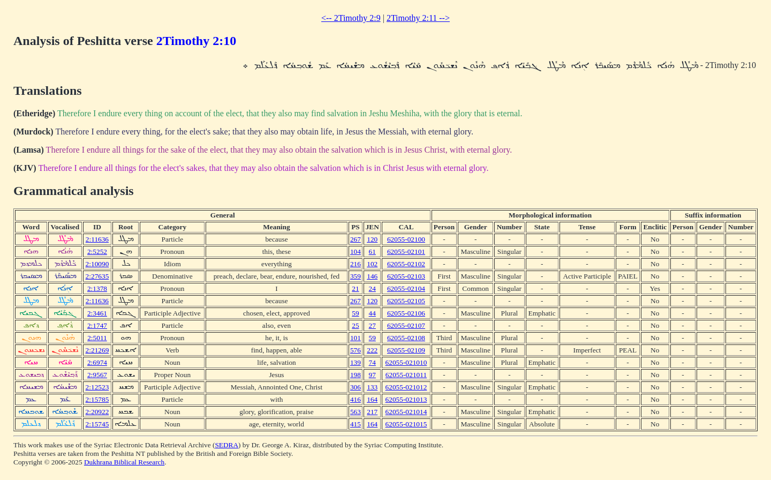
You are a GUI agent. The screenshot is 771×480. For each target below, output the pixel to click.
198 (355, 375)
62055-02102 (406, 264)
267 (355, 239)
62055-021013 (406, 399)
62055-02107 (406, 325)
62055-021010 (406, 362)
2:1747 (97, 325)
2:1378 (97, 288)
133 (372, 387)
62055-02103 (406, 276)
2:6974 (97, 362)
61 (372, 252)
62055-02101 (406, 252)
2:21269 (97, 350)
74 (372, 362)
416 (355, 399)
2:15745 (97, 424)
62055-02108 (406, 338)
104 (355, 252)
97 (372, 375)
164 (372, 399)
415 (355, 424)
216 (355, 264)
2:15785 (97, 399)
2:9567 (97, 375)
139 (355, 362)
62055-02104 (406, 288)
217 (372, 412)
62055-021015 (406, 424)
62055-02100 (406, 239)
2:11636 (97, 239)
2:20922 (97, 412)
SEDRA (226, 445)
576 (355, 350)
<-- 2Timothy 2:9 (351, 17)
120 (372, 239)
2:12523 (97, 387)
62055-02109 (406, 350)
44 (372, 313)
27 (372, 325)
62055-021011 (406, 375)
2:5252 (97, 252)
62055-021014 (406, 412)
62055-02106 (406, 313)
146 (372, 276)
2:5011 (97, 338)
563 (355, 412)
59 (355, 313)
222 (372, 350)
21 (355, 288)
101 (355, 338)
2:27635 (97, 276)
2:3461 (97, 313)
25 (355, 325)
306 (355, 387)
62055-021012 (406, 387)
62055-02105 (406, 301)
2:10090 (97, 264)
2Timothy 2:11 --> (418, 17)
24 (372, 288)
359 (355, 276)
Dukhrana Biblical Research (124, 462)
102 (372, 264)
